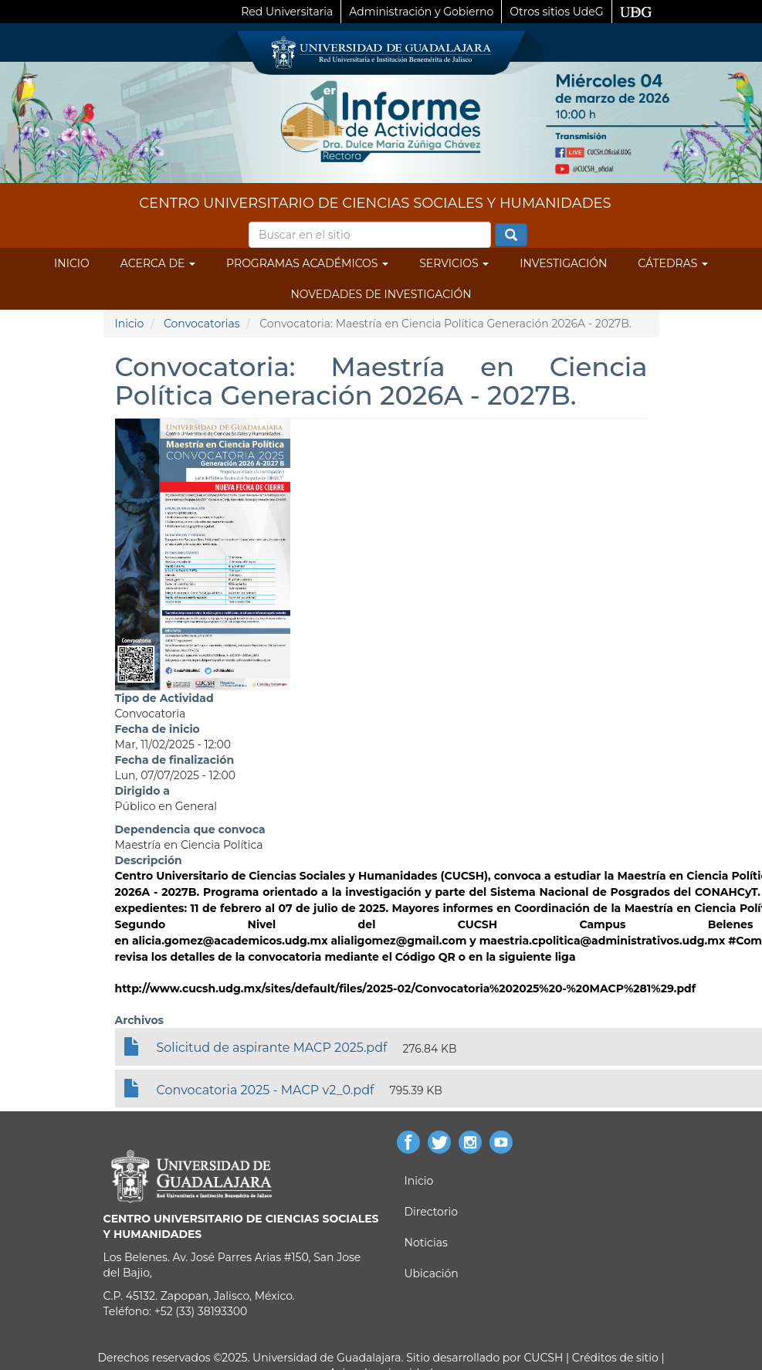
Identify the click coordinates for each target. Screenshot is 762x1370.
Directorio (431, 1212)
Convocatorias (202, 324)
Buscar (511, 235)
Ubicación (432, 1273)
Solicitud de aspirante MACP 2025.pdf (272, 1047)
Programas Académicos (307, 263)
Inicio (72, 263)
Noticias (426, 1243)
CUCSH (543, 1358)
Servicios (454, 263)
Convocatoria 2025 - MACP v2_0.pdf (265, 1090)
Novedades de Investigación (380, 294)
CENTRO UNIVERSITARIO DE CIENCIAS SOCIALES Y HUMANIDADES (375, 203)
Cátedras (673, 263)
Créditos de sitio (615, 1358)
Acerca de (157, 263)
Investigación (563, 263)
